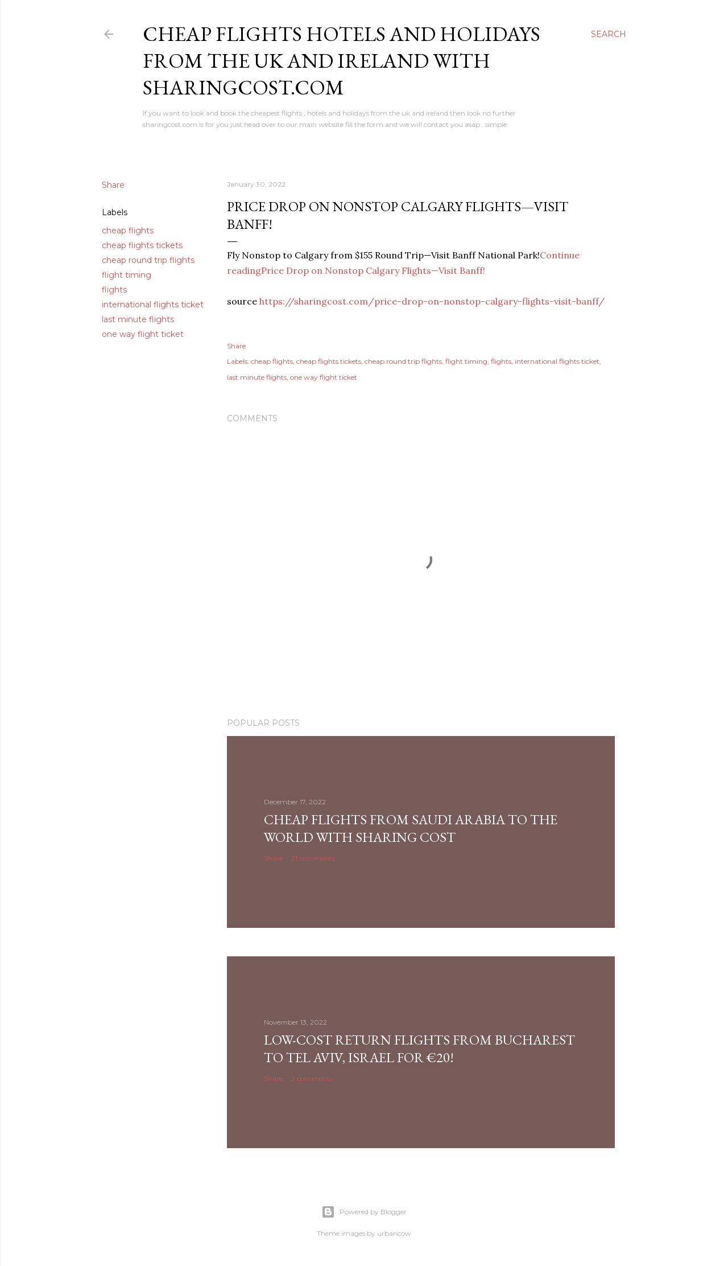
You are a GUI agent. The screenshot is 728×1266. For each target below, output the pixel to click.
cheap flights (128, 230)
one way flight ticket (143, 334)
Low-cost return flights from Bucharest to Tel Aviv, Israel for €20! (419, 1048)
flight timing (126, 275)
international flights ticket (153, 304)
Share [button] (113, 185)
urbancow (394, 1233)
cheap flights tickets (142, 245)
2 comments (312, 1078)
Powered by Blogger (364, 1212)
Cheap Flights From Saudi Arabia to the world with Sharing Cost (410, 828)
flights (114, 290)
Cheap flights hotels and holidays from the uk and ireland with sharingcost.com (341, 60)
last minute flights (138, 319)
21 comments (313, 858)
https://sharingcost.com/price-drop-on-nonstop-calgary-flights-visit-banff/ (432, 301)
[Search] (608, 34)
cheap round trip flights (148, 260)
